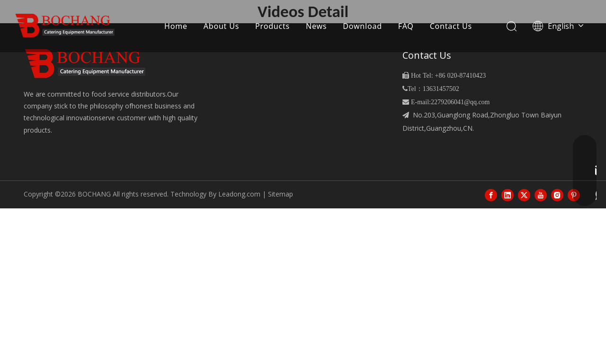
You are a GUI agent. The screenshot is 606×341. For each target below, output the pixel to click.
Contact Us (451, 26)
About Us (221, 26)
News (316, 26)
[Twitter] (524, 194)
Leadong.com (239, 193)
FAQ (406, 26)
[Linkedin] (507, 194)
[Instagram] (557, 194)
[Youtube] (541, 194)
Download (362, 26)
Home (175, 26)
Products (272, 26)
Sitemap (280, 193)
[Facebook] (491, 194)
